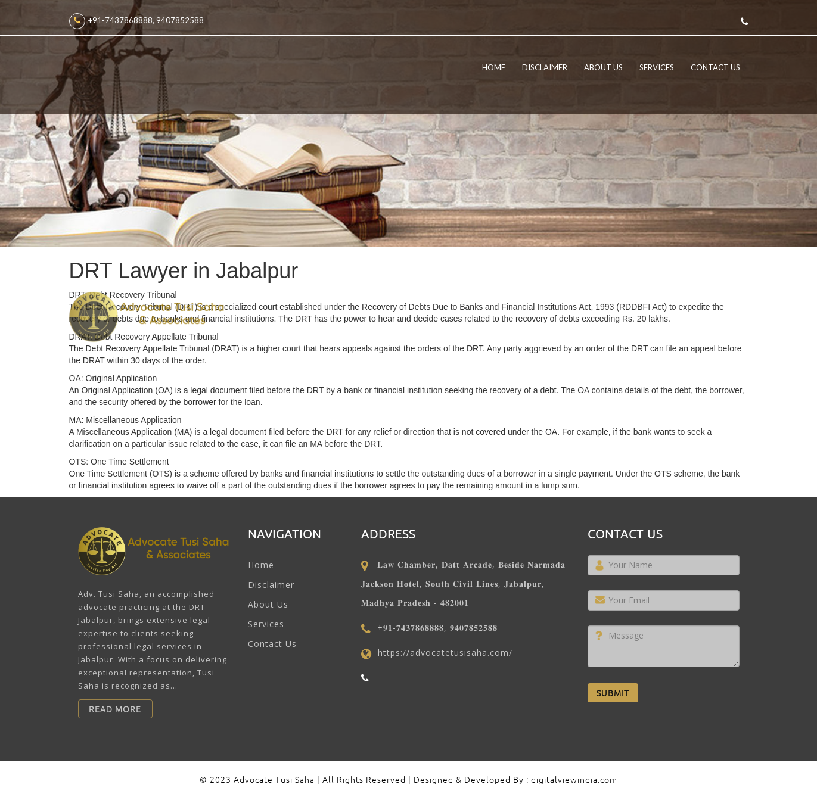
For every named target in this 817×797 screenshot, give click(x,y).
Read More (115, 709)
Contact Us (715, 67)
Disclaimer (544, 67)
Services (656, 67)
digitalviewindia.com (574, 779)
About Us (603, 67)
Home (493, 67)
